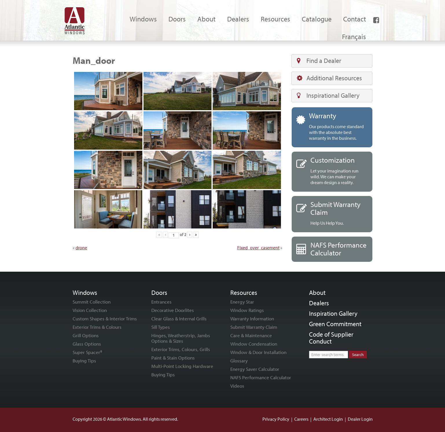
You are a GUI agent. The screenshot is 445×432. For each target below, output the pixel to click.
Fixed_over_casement (258, 248)
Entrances (161, 302)
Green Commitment (335, 324)
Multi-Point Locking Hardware (182, 366)
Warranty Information (252, 318)
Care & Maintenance (251, 335)
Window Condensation (253, 344)
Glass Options (87, 344)
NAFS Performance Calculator (260, 377)
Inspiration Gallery (333, 313)
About (317, 292)
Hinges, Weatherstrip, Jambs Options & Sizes (180, 338)
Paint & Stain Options (173, 358)
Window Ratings (247, 310)
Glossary (239, 360)
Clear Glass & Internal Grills (179, 318)
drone (81, 248)
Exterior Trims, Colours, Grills (180, 349)
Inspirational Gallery (328, 95)
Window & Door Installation (258, 352)
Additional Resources (329, 78)
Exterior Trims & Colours (97, 327)
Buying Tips (84, 360)
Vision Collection (90, 310)
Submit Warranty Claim (253, 327)
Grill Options (86, 335)
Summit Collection (92, 302)
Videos (237, 386)
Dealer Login (360, 419)
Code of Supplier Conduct (331, 337)
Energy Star (242, 302)
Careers (301, 419)
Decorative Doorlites (172, 310)
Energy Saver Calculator (254, 369)
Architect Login (328, 419)
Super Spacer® (87, 352)
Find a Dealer (319, 61)
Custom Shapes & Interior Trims (105, 318)
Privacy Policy (275, 419)
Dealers (319, 303)
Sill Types (160, 327)
